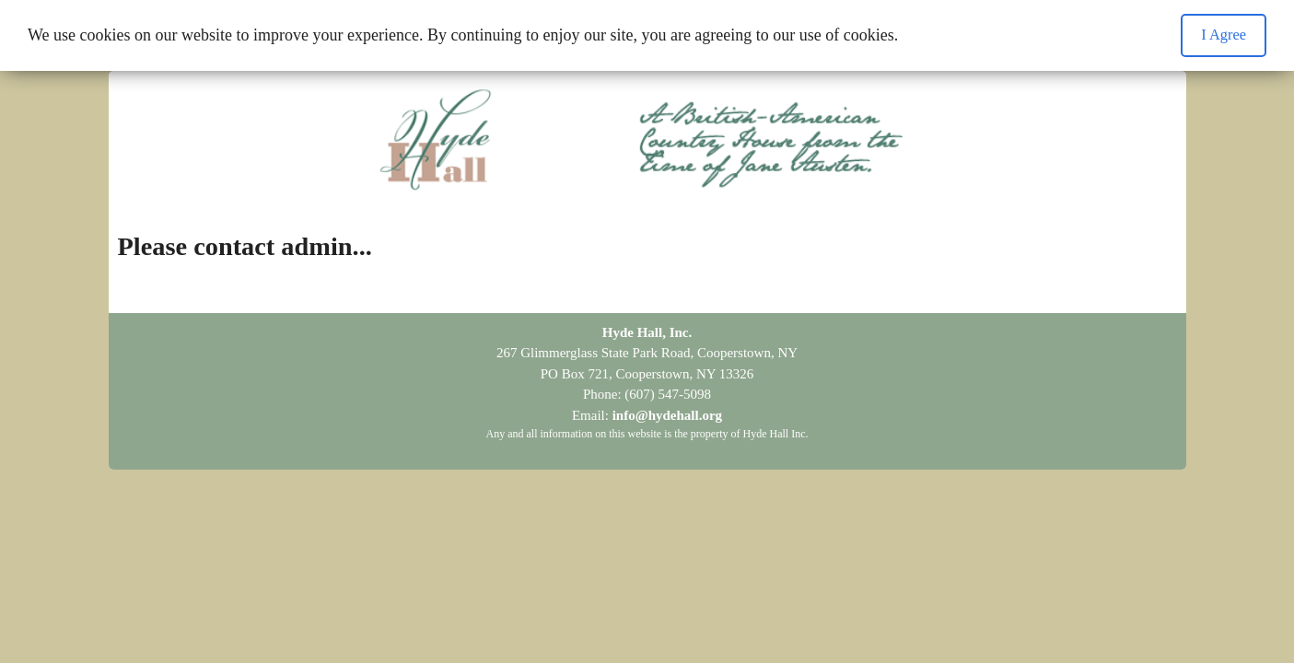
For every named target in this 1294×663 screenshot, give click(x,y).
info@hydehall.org (667, 415)
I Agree (1223, 34)
